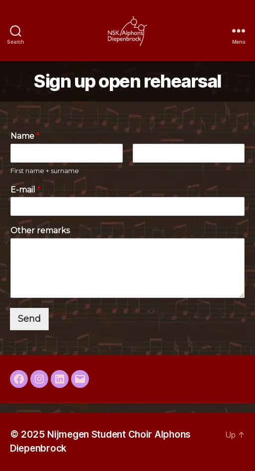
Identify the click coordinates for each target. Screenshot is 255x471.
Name (25, 136)
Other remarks (40, 230)
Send (29, 318)
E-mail (25, 189)
